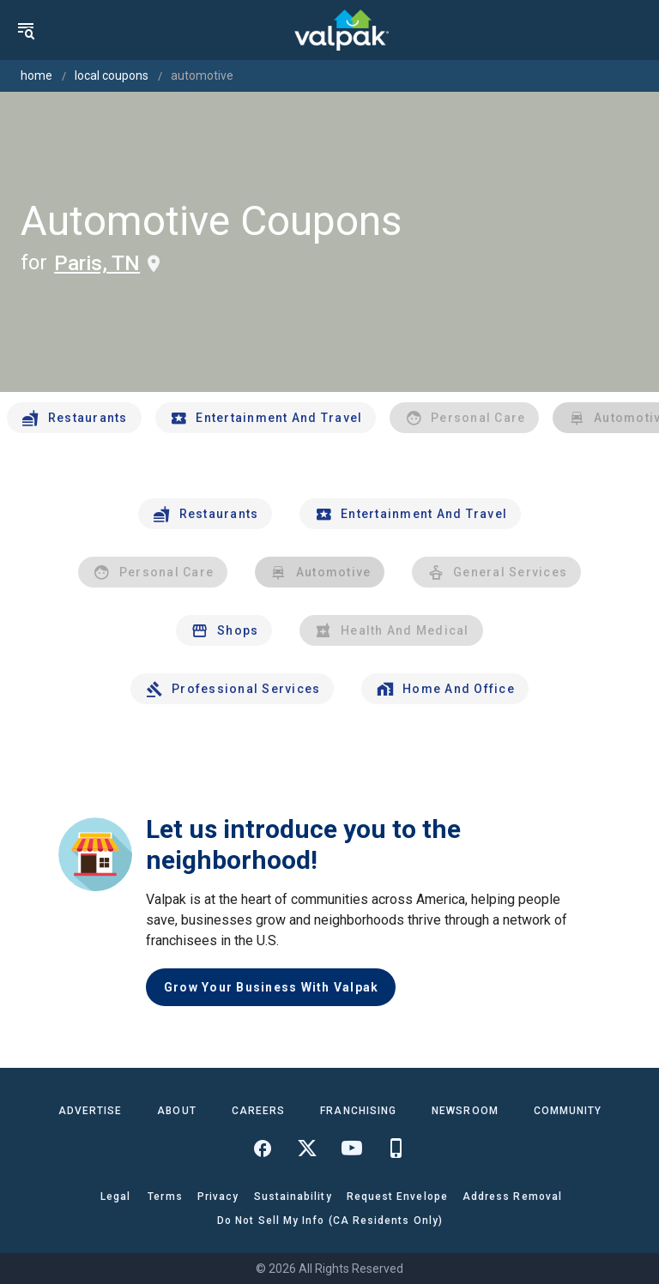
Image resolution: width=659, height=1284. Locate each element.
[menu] (26, 30)
